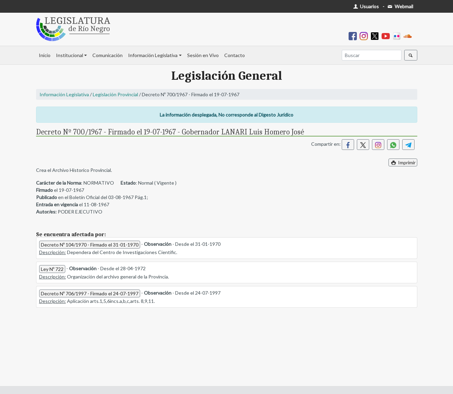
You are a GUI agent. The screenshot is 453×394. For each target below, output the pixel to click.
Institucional (69, 55)
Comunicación (107, 55)
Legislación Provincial (115, 94)
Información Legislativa (153, 55)
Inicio (44, 55)
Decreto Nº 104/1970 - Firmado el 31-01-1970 (89, 245)
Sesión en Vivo (203, 55)
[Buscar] (371, 55)
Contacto (234, 55)
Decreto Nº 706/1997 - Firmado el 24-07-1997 (89, 293)
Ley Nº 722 (52, 269)
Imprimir (403, 162)
